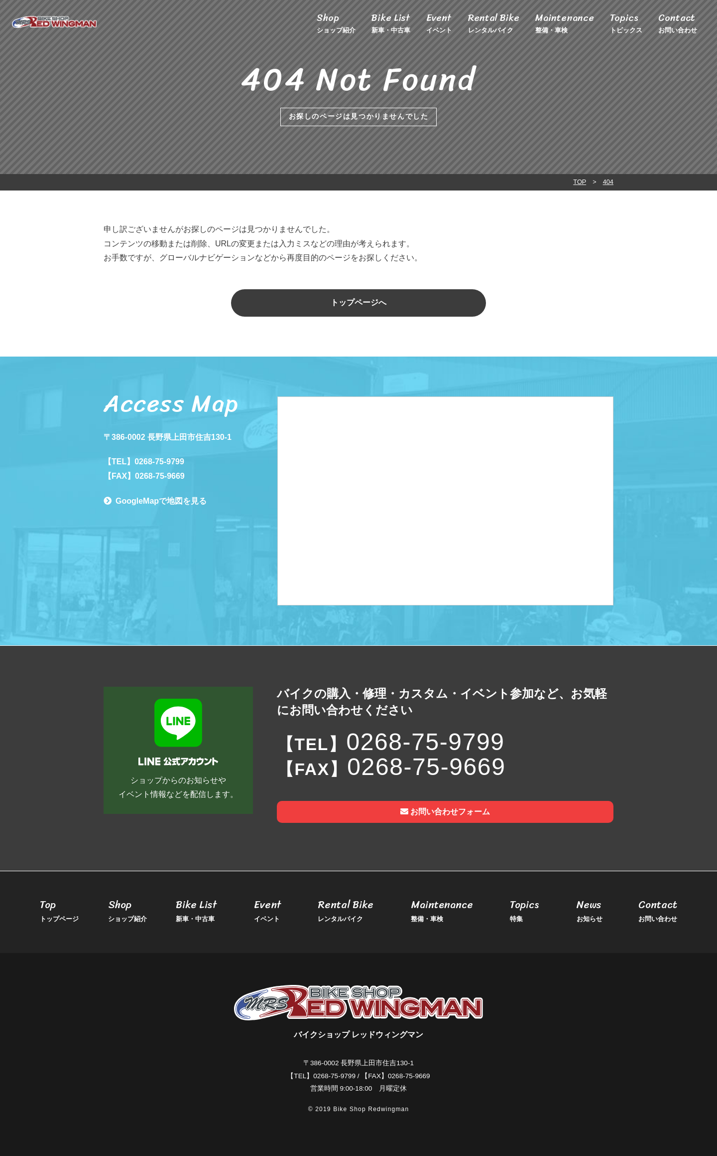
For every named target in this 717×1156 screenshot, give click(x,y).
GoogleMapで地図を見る (161, 501)
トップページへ (358, 302)
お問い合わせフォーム (445, 811)
